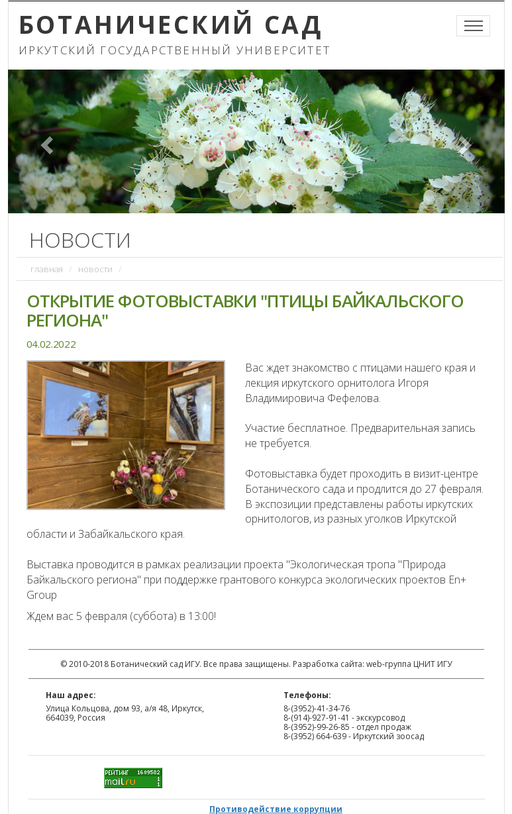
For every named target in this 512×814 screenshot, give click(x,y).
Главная (46, 269)
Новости (95, 269)
